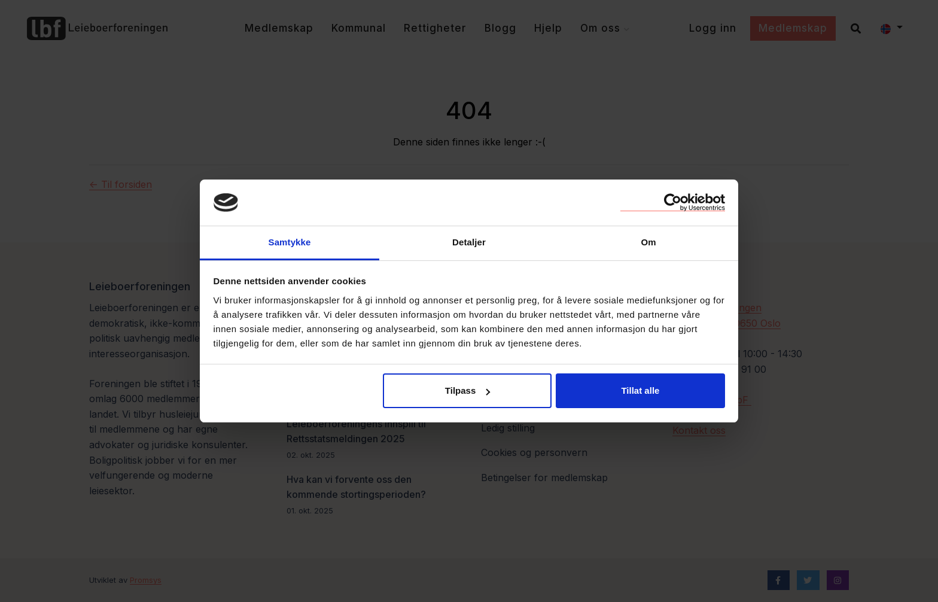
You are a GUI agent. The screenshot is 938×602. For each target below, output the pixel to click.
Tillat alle (640, 390)
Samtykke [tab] (290, 242)
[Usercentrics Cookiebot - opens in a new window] (672, 202)
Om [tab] (648, 242)
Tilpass (467, 390)
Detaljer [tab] (469, 242)
